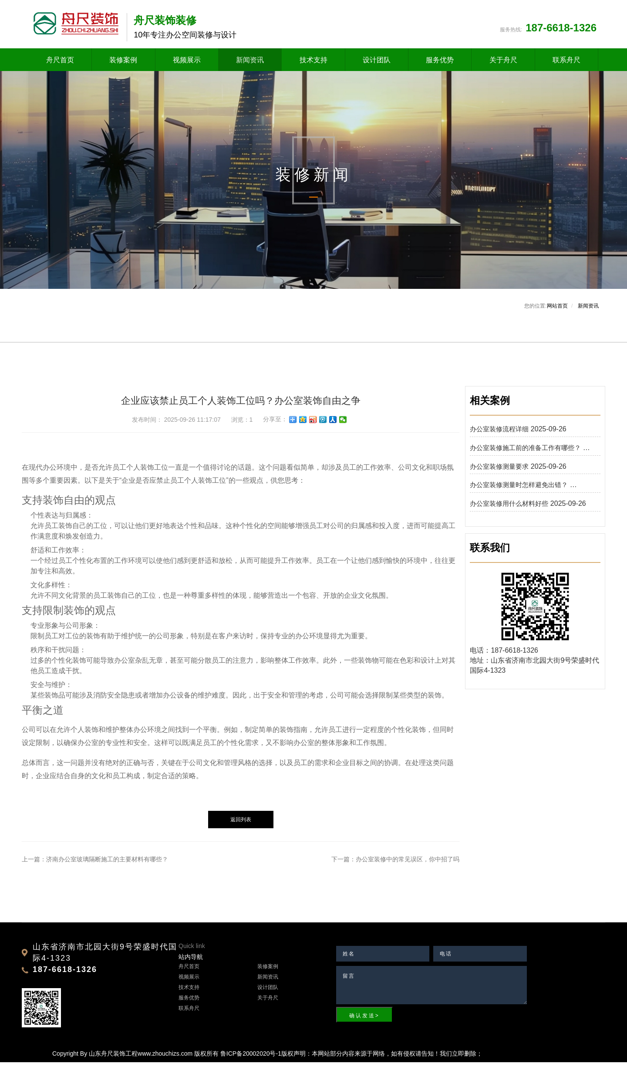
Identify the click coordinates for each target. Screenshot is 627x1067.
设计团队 (377, 62)
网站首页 (557, 310)
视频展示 (187, 62)
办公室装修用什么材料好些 (509, 508)
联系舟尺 (566, 62)
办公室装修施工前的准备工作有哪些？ (525, 452)
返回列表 (240, 824)
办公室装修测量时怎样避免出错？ (519, 489)
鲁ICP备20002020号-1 (250, 1058)
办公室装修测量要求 (499, 470)
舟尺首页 (60, 62)
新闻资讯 (250, 62)
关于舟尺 (503, 62)
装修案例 (123, 62)
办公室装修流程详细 (499, 433)
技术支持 (313, 62)
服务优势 (440, 62)
